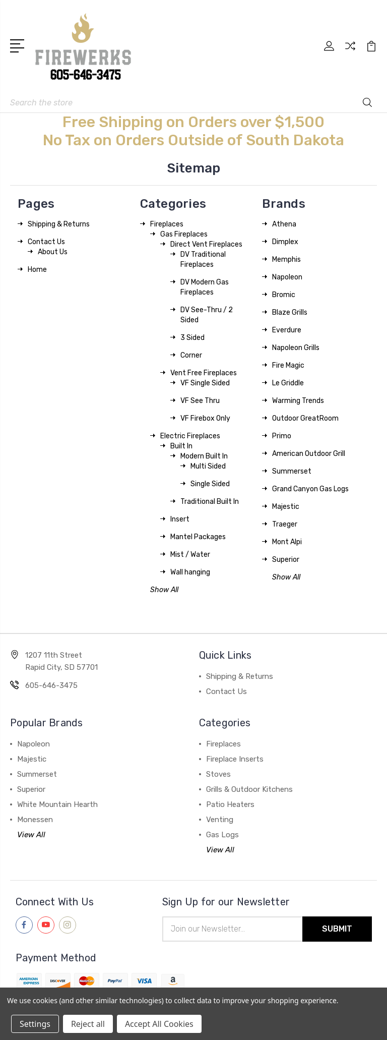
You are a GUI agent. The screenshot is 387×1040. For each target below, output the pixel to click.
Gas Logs (222, 834)
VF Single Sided (205, 383)
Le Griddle (288, 383)
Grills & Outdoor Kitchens (249, 789)
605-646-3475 (51, 685)
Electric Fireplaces (190, 436)
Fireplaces (166, 224)
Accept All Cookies (159, 1023)
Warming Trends (298, 400)
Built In (181, 446)
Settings (35, 1023)
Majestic (285, 506)
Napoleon (287, 277)
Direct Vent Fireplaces (206, 244)
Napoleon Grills (295, 347)
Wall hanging (190, 572)
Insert (179, 519)
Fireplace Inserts (235, 759)
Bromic (283, 295)
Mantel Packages (198, 537)
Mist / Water (190, 554)
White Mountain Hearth (57, 804)
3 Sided (192, 337)
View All (31, 834)
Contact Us (46, 242)
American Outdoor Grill (308, 453)
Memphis (286, 259)
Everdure (286, 330)
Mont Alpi (287, 542)
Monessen (35, 819)
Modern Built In (204, 456)
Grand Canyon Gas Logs (310, 489)
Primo (281, 436)
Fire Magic (288, 365)
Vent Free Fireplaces (203, 373)
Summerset (291, 471)
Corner (191, 355)
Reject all (88, 1023)
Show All (164, 590)
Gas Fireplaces (184, 234)
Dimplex (285, 242)
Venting (219, 819)
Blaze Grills (289, 312)
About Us (53, 252)
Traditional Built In (209, 501)
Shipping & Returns (59, 224)
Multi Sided (208, 466)
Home (37, 269)
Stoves (218, 774)
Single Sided (210, 484)
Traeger (284, 524)
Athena (284, 224)
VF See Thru (200, 400)
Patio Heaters (230, 804)
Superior (285, 559)
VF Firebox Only (205, 418)
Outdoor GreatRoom (305, 418)
